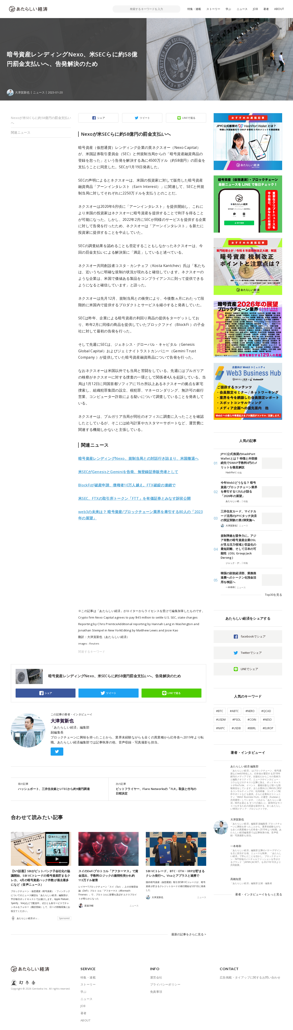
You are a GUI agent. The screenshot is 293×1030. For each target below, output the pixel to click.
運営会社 (156, 977)
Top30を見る (273, 595)
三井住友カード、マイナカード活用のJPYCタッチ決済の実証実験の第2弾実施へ (239, 515)
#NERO (250, 711)
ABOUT (279, 9)
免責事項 (156, 992)
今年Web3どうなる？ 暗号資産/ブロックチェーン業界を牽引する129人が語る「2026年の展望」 (239, 489)
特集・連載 (194, 9)
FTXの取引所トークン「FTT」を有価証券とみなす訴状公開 (134, 498)
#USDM (221, 720)
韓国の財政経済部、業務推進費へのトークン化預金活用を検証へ (238, 577)
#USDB (236, 728)
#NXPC (220, 728)
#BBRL (252, 728)
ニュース (242, 9)
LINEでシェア (249, 669)
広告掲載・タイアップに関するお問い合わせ (250, 977)
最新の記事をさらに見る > (188, 934)
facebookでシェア (253, 636)
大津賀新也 (62, 721)
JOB (255, 9)
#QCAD (266, 711)
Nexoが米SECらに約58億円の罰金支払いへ (41, 120)
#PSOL (236, 720)
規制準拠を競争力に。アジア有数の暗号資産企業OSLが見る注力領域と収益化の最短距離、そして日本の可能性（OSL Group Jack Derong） (238, 547)
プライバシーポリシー (165, 984)
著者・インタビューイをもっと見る (258, 894)
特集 (239, 473)
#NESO (267, 720)
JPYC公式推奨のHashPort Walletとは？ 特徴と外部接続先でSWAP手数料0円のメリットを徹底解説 (239, 460)
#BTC (219, 711)
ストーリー (213, 9)
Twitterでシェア (251, 653)
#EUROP (268, 728)
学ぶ (228, 9)
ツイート (145, 117)
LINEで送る (189, 117)
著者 (266, 9)
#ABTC (234, 711)
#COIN (252, 720)
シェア (101, 117)
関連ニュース (20, 132)
